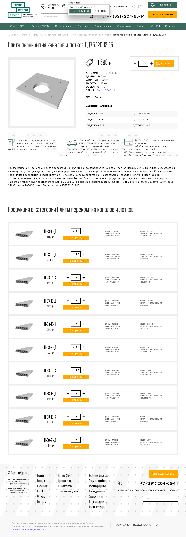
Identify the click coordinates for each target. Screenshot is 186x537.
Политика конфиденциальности (28, 529)
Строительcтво (65, 486)
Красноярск (74, 3)
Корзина (165, 5)
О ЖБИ (155, 26)
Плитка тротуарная (98, 507)
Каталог (24, 35)
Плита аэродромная (98, 502)
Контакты (170, 26)
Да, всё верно (80, 11)
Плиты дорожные (97, 491)
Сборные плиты (96, 496)
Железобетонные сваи (99, 476)
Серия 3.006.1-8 (106, 90)
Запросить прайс (53, 6)
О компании (124, 26)
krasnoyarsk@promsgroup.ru (113, 6)
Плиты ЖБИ (38, 35)
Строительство (103, 26)
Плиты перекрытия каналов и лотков (90, 35)
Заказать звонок (163, 15)
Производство (63, 26)
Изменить (99, 11)
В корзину (76, 238)
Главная (12, 35)
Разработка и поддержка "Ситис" (136, 525)
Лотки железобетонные (99, 481)
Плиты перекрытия (58, 35)
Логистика (83, 26)
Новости (141, 26)
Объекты (41, 496)
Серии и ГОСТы (41, 26)
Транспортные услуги (68, 491)
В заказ (165, 64)
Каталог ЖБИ (18, 26)
